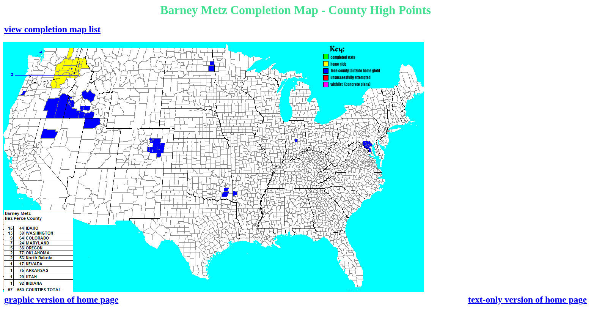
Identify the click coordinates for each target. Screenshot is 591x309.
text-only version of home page (527, 299)
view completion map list (52, 29)
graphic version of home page (61, 299)
